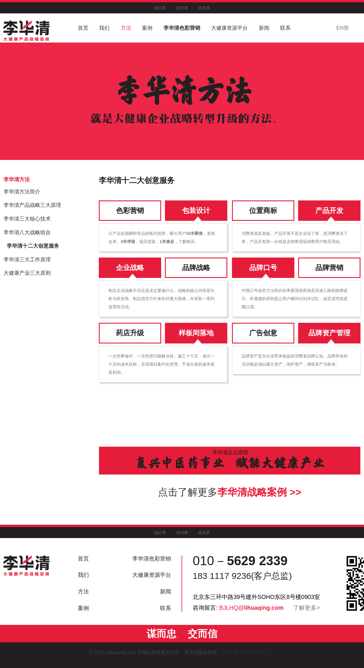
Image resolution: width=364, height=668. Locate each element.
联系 (285, 28)
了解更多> (306, 608)
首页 (83, 28)
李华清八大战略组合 (27, 232)
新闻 (264, 28)
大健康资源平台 (229, 28)
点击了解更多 (229, 492)
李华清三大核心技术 (27, 219)
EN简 (342, 28)
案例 (147, 28)
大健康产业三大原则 (27, 273)
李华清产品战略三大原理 (32, 205)
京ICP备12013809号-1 (248, 652)
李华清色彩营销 (181, 28)
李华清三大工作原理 (27, 259)
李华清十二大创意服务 (33, 246)
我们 (104, 28)
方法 (126, 28)
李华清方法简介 (21, 192)
